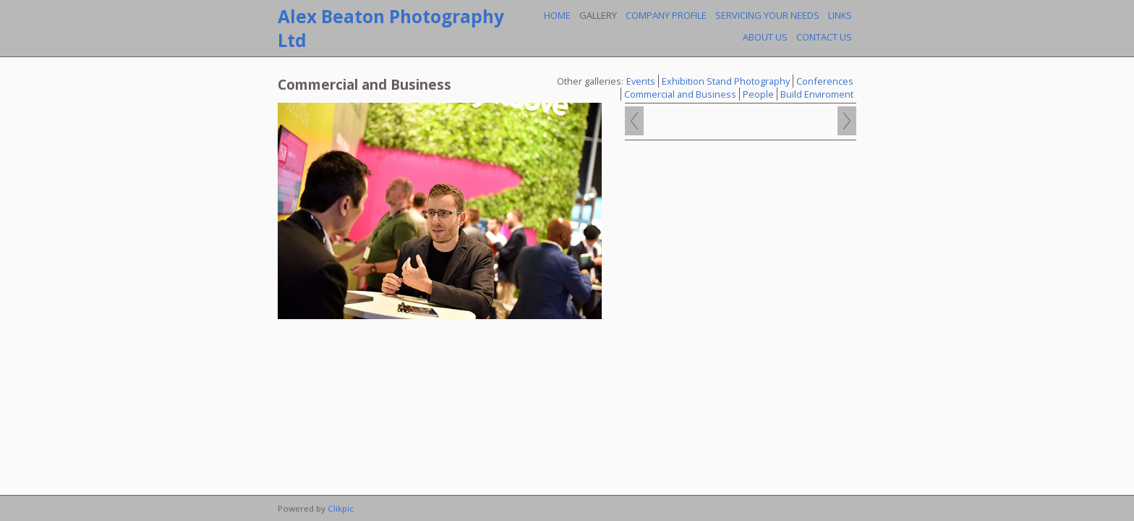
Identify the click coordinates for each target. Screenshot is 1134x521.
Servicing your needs (767, 15)
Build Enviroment (816, 94)
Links (840, 15)
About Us (765, 36)
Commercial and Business (680, 94)
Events (640, 81)
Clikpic (341, 508)
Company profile (666, 15)
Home (557, 15)
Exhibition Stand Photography (726, 81)
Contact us (824, 36)
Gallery (598, 15)
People (758, 94)
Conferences (824, 81)
